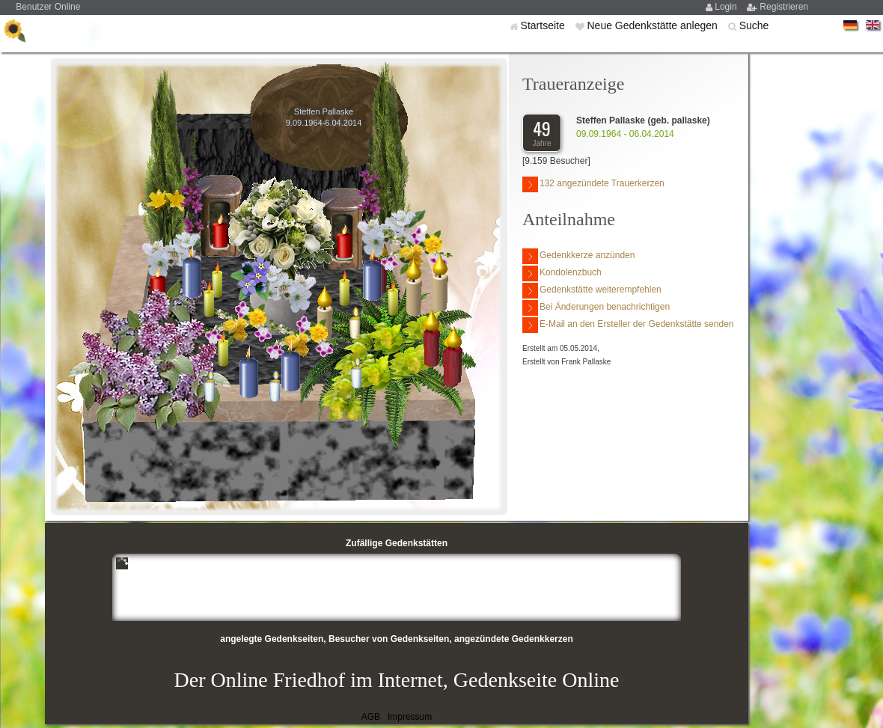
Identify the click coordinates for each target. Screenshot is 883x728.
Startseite (544, 25)
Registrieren (784, 6)
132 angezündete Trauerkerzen (593, 184)
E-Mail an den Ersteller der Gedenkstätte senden (627, 325)
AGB (370, 717)
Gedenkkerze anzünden (578, 256)
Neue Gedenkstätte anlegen (653, 25)
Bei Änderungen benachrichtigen (596, 308)
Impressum (410, 717)
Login (727, 6)
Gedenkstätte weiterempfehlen (592, 291)
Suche (754, 25)
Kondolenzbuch (562, 273)
